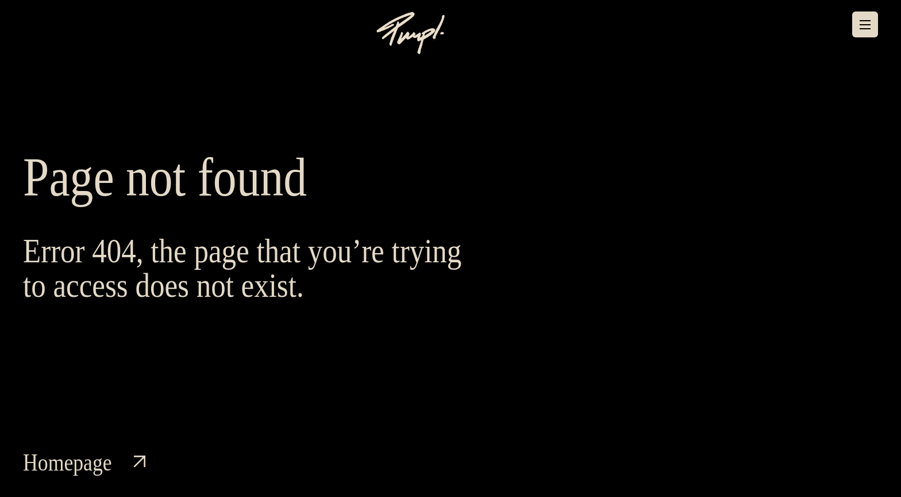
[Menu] (865, 24)
